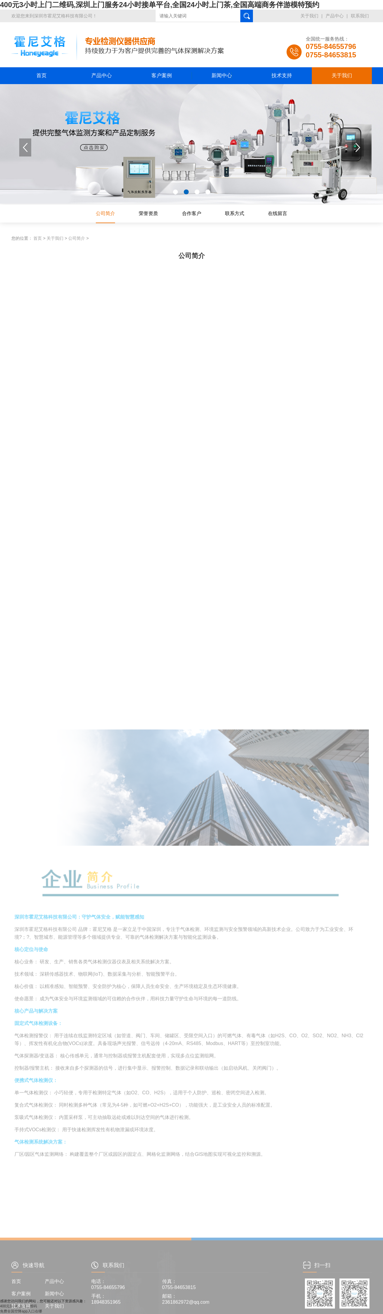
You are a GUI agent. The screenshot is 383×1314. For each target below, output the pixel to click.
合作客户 (191, 213)
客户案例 (161, 75)
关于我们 (309, 15)
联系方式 (234, 213)
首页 (41, 75)
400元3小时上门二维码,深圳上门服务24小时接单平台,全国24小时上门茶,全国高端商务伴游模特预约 (159, 5)
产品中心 (335, 15)
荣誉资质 (148, 213)
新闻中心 (221, 75)
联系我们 (360, 15)
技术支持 (282, 75)
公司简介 (105, 213)
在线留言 (277, 213)
